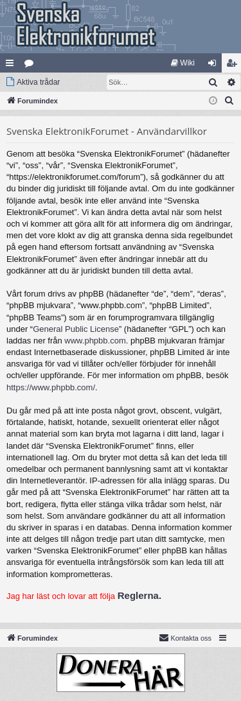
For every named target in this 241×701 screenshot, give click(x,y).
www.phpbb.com (94, 340)
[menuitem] (182, 63)
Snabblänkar (12, 65)
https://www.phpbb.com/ (50, 387)
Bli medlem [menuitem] (234, 65)
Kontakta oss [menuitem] (185, 637)
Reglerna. (139, 595)
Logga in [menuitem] (215, 65)
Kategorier (31, 65)
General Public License (76, 329)
